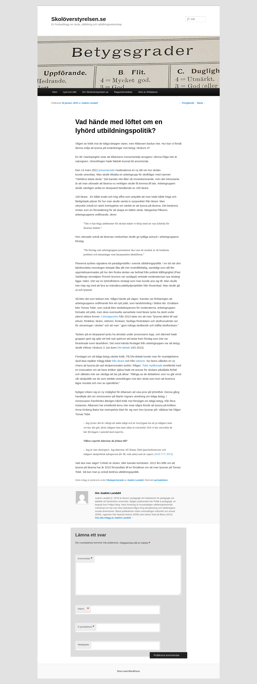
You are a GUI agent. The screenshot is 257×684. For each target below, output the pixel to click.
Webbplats (83, 644)
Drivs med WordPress (128, 671)
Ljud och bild (69, 92)
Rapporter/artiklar (123, 92)
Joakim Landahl (89, 103)
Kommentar (85, 558)
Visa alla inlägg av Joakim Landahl (114, 518)
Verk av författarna (147, 92)
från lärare (118, 360)
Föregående (186, 103)
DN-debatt (124, 347)
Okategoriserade (115, 480)
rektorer (140, 360)
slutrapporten (111, 316)
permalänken (161, 480)
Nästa (201, 103)
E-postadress (86, 627)
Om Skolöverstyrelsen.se (95, 92)
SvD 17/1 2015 (164, 454)
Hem (54, 92)
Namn (83, 609)
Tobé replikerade (152, 365)
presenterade (107, 170)
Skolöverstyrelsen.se (78, 19)
